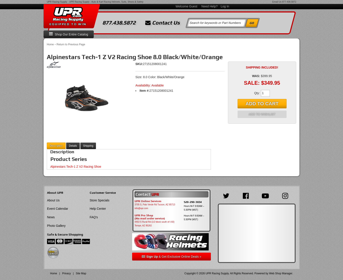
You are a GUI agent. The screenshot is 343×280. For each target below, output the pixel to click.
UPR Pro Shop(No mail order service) (150, 217)
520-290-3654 (193, 202)
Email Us (277, 1)
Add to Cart (261, 103)
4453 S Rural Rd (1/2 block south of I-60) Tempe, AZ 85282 (154, 224)
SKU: (139, 64)
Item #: (144, 90)
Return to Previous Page (70, 44)
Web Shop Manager (280, 273)
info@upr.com (141, 208)
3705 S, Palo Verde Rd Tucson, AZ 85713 (155, 204)
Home (50, 44)
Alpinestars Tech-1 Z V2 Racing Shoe (75, 166)
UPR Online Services (148, 201)
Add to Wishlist (262, 114)
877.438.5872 (289, 1)
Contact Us (162, 23)
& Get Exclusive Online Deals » (171, 256)
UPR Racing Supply (57, 1)
